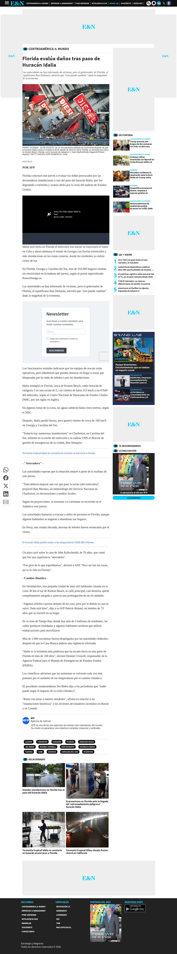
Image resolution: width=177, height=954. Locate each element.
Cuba (40, 752)
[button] (6, 470)
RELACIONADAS (36, 759)
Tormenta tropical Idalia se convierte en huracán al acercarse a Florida (58, 453)
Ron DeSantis (67, 747)
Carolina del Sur (70, 752)
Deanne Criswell (48, 747)
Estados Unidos (87, 747)
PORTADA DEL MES (100, 902)
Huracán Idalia (87, 742)
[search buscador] (148, 3)
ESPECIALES (62, 902)
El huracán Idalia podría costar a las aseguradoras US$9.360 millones (58, 542)
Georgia (52, 752)
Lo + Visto (125, 254)
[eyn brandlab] (127, 335)
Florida (70, 742)
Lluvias (28, 742)
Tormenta (42, 742)
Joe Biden (29, 747)
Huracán (57, 742)
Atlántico (88, 752)
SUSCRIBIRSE (133, 497)
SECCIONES (27, 902)
